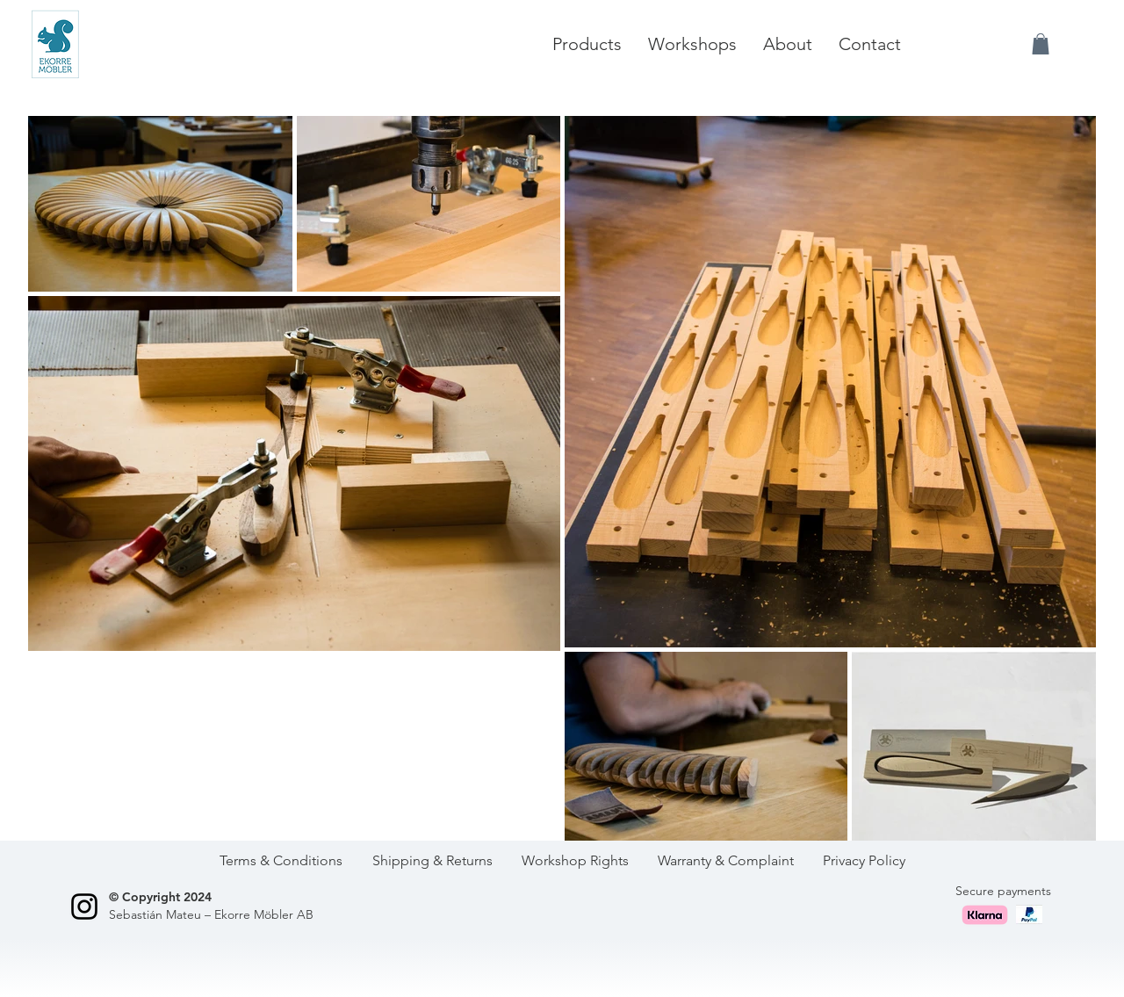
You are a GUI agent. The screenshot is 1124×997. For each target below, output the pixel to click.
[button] (1040, 43)
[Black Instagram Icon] (84, 906)
